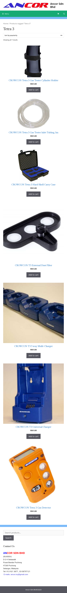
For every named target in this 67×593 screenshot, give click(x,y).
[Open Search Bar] (64, 14)
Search (8, 538)
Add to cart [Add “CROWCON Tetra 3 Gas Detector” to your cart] (33, 517)
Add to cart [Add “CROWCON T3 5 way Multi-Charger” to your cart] (33, 355)
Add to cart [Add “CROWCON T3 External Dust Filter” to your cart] (33, 275)
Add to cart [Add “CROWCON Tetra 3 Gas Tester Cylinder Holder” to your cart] (33, 89)
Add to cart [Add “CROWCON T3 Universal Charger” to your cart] (33, 436)
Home (5, 23)
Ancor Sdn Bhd (57, 5)
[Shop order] (33, 35)
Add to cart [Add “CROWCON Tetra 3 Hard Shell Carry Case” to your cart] (33, 194)
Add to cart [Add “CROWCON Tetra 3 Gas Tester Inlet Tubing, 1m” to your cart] (33, 142)
